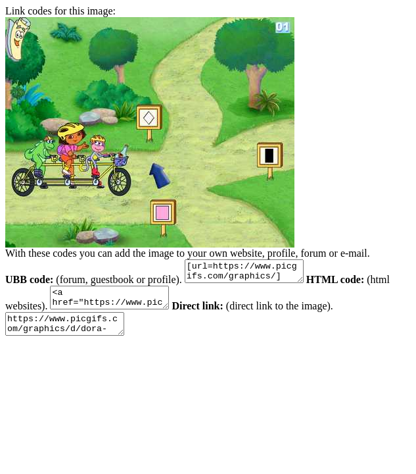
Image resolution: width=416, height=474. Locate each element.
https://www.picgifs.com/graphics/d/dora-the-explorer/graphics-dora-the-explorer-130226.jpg (71, 334)
